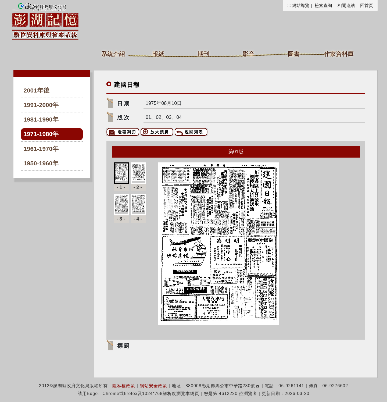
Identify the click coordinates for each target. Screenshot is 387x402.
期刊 (203, 54)
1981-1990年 (41, 119)
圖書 (294, 54)
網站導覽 (300, 5)
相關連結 (346, 5)
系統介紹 (113, 54)
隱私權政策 (123, 385)
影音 (249, 54)
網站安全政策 (153, 385)
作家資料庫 (339, 54)
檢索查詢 (323, 5)
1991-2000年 (41, 105)
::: (289, 5)
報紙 (158, 54)
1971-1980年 (41, 134)
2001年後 (36, 90)
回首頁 (366, 5)
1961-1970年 (41, 148)
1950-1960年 (41, 163)
